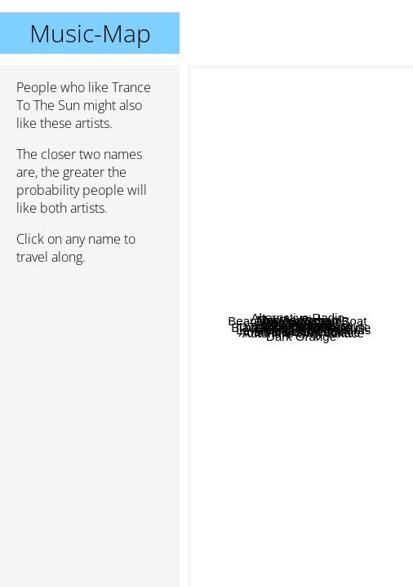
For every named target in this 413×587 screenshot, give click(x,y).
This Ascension (284, 255)
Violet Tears (245, 411)
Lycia (326, 234)
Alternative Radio (256, 181)
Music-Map (90, 33)
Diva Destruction (295, 451)
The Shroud (310, 318)
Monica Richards (333, 268)
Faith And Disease (316, 306)
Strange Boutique (306, 336)
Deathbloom (248, 304)
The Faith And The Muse (338, 355)
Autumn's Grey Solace (332, 401)
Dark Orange (324, 526)
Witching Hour (251, 316)
